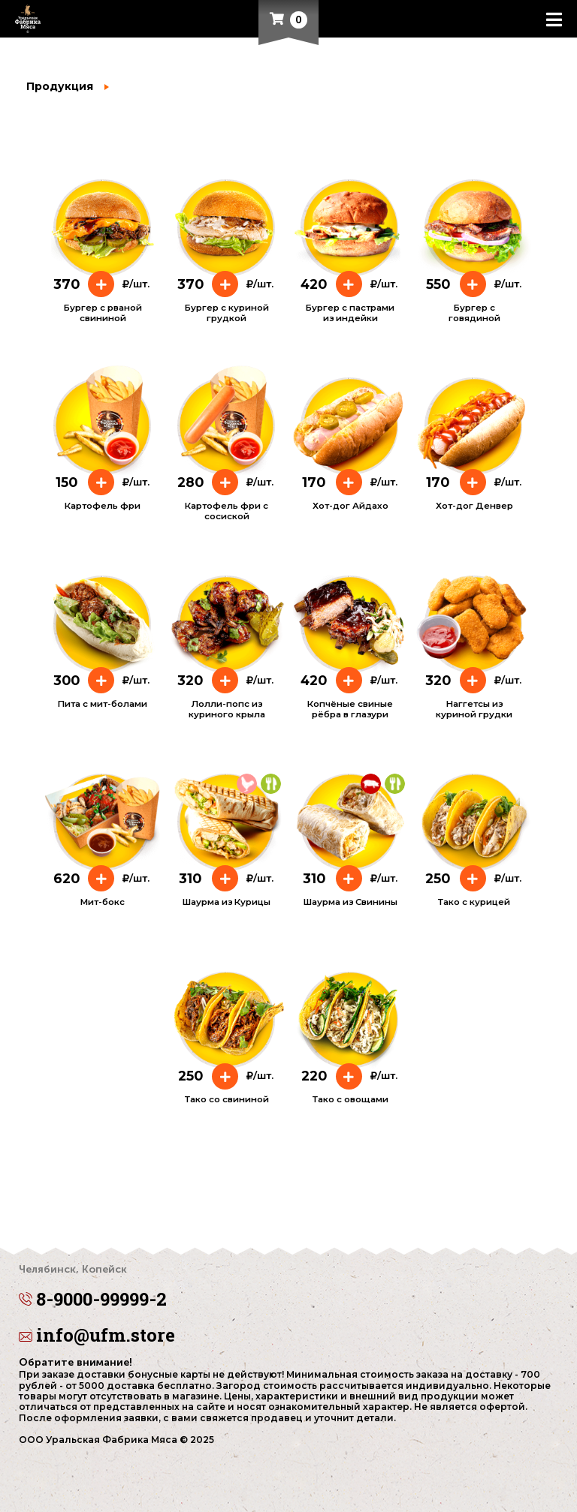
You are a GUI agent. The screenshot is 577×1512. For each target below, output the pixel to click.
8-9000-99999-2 (288, 1288)
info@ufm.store (97, 1335)
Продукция (59, 86)
